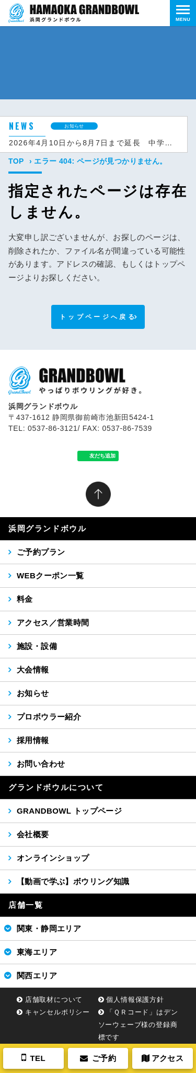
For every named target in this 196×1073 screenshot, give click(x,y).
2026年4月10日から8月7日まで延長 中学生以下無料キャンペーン (94, 143)
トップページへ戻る (98, 317)
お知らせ (33, 693)
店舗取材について (54, 999)
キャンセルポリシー (57, 1012)
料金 (25, 599)
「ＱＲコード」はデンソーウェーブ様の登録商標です (138, 1024)
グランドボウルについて (56, 787)
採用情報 (33, 740)
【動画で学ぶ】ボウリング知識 (73, 881)
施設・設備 (37, 646)
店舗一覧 (25, 904)
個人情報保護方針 (135, 999)
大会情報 (33, 669)
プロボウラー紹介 (49, 716)
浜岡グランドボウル (47, 528)
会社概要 (33, 834)
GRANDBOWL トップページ (69, 810)
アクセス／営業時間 (53, 622)
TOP (16, 161)
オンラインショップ (53, 857)
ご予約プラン (41, 551)
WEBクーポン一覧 (50, 575)
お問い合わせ (41, 763)
